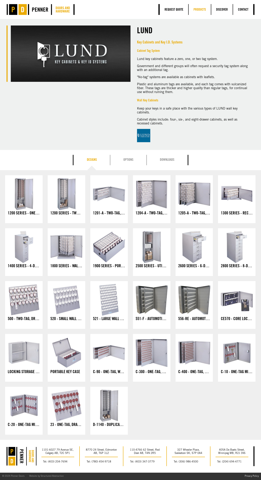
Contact (243, 9)
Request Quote (174, 9)
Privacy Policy (252, 476)
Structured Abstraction (52, 476)
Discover (222, 9)
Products (200, 9)
